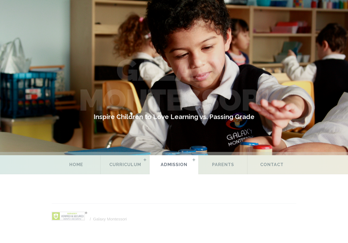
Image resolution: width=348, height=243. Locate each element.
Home (76, 164)
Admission (174, 164)
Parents (223, 164)
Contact (272, 164)
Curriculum (125, 164)
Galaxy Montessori (110, 219)
